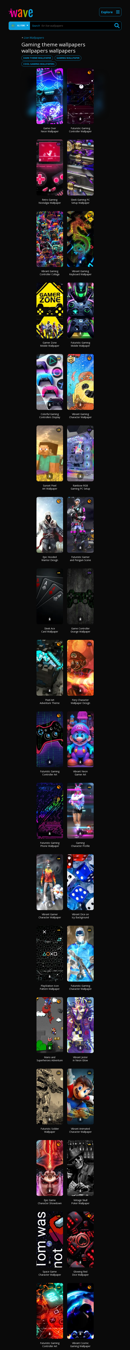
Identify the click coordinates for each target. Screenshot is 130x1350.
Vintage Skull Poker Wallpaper (80, 1201)
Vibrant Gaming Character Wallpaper (80, 415)
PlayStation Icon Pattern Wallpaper (50, 987)
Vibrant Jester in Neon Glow (80, 1059)
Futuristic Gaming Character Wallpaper (80, 987)
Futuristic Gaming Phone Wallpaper (49, 844)
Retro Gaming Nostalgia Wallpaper (50, 201)
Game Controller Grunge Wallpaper (80, 630)
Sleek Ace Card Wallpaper (49, 630)
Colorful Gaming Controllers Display (49, 415)
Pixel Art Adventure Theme (50, 701)
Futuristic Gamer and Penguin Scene (80, 558)
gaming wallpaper (68, 57)
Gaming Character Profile (80, 844)
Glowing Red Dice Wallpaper (80, 1273)
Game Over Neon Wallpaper (50, 130)
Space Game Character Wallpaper (50, 1273)
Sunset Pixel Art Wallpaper (49, 487)
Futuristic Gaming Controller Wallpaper (80, 130)
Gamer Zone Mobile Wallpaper (49, 344)
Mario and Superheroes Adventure (50, 1059)
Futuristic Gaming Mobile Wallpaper (80, 344)
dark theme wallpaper (37, 57)
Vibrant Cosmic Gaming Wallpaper (80, 1344)
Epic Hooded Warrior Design (49, 558)
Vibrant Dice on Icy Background (80, 916)
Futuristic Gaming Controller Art (49, 773)
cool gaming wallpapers (38, 63)
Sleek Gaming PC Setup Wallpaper (80, 201)
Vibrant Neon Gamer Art (80, 773)
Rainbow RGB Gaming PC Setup (80, 487)
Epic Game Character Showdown (50, 1201)
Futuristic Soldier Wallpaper (50, 1130)
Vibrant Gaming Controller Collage (50, 273)
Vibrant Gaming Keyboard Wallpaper (80, 273)
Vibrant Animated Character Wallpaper (80, 1130)
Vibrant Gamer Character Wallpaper (50, 916)
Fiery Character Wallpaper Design (80, 701)
